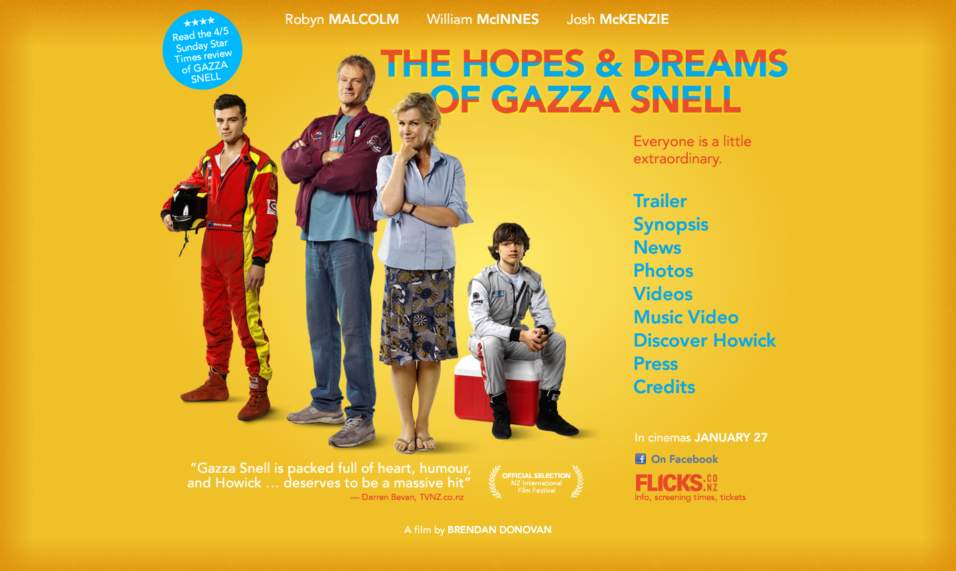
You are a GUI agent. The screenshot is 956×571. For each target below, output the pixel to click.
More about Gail (415, 235)
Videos (709, 295)
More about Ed (514, 318)
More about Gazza (343, 246)
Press (709, 365)
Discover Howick (709, 342)
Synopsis (709, 226)
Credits (709, 388)
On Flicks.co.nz (695, 489)
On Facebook (695, 460)
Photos (709, 272)
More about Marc (220, 269)
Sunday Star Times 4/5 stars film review (202, 50)
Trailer (709, 202)
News (709, 249)
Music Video (709, 319)
